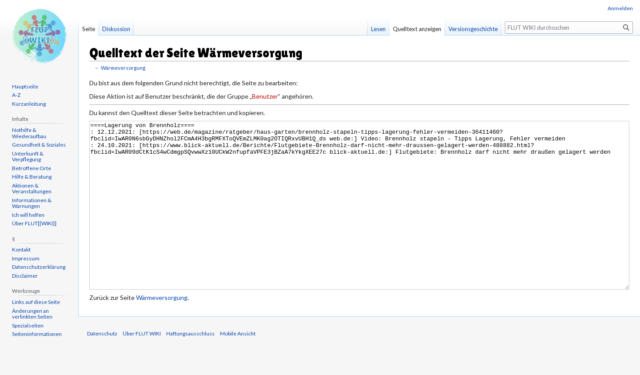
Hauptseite (25, 86)
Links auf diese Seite (36, 302)
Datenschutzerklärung (38, 266)
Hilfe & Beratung (32, 176)
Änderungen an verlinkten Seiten (32, 313)
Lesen (378, 28)
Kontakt (21, 249)
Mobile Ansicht (238, 366)
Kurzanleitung (29, 103)
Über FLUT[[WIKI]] (34, 223)
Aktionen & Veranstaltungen (32, 188)
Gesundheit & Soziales (39, 144)
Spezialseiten (28, 325)
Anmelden (620, 8)
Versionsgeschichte (473, 28)
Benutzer (265, 96)
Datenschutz (102, 366)
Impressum (26, 258)
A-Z (16, 95)
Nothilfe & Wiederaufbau (29, 133)
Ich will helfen (28, 214)
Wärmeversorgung (123, 67)
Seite (88, 28)
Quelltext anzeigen (417, 28)
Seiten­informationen (37, 334)
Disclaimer (25, 275)
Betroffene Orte (31, 168)
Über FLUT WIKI (142, 366)
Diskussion (116, 28)
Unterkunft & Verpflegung (28, 156)
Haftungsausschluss (190, 366)
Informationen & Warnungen (32, 203)
